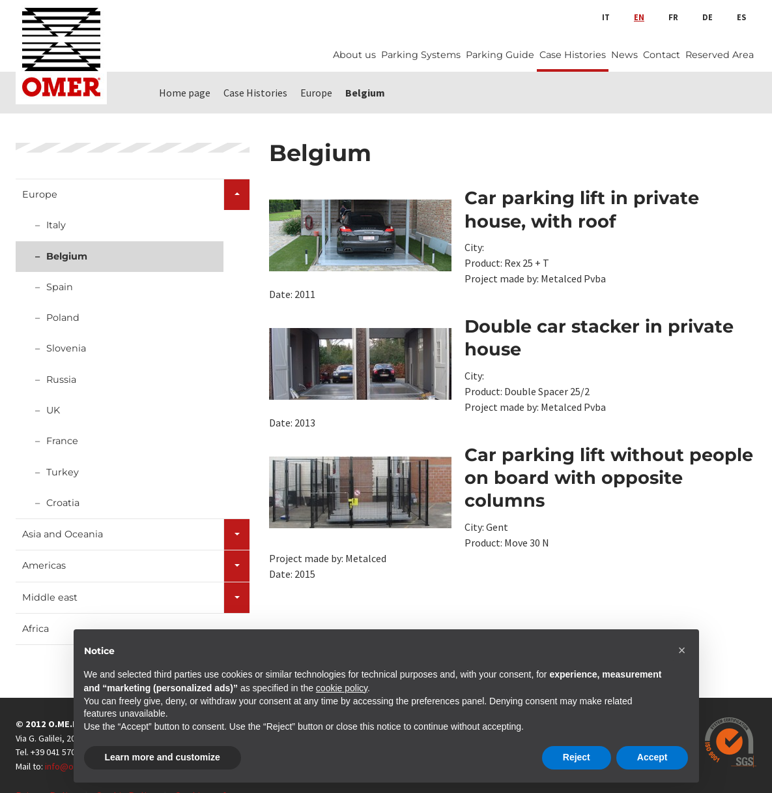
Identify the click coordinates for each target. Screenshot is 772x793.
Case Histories (572, 55)
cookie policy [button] (341, 688)
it (606, 17)
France (62, 441)
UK (53, 410)
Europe (39, 194)
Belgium (66, 256)
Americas (44, 565)
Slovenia (66, 348)
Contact (661, 55)
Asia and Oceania (62, 534)
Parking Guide (500, 55)
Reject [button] (576, 757)
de (707, 17)
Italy (56, 225)
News (624, 55)
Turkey (62, 472)
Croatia (62, 503)
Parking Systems (421, 55)
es (741, 17)
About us (354, 55)
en (639, 17)
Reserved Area (719, 55)
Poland (62, 317)
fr (673, 17)
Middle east (50, 597)
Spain (59, 287)
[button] (682, 650)
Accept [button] (652, 757)
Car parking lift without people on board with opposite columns (609, 478)
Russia (61, 379)
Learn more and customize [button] (162, 757)
